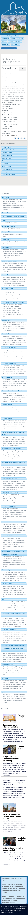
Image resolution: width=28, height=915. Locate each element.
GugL (3, 599)
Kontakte (11, 41)
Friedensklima (5, 275)
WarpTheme (22, 908)
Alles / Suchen (15, 44)
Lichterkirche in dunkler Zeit (9, 261)
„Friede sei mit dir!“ (7, 418)
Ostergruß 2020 (6, 232)
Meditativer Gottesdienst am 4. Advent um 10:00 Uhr (13, 433)
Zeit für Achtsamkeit (7, 288)
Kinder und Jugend (7, 169)
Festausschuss (6, 163)
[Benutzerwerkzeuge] (22, 69)
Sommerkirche (6, 334)
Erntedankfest (5, 213)
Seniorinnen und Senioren (8, 174)
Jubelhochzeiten (6, 320)
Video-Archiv (5, 197)
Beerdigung (20, 38)
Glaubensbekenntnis (7, 664)
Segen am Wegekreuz (8, 570)
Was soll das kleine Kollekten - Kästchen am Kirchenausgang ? (13, 464)
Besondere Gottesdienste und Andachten (13, 391)
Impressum (18, 41)
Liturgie (4, 692)
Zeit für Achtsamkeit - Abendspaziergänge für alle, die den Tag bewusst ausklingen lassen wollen (13, 648)
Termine (4, 41)
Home (3, 36)
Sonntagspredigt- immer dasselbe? (11, 448)
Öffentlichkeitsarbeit (7, 158)
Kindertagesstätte (6, 172)
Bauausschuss (6, 161)
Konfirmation (5, 38)
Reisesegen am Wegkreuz (9, 347)
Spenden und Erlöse (7, 377)
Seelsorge (10, 36)
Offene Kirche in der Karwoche (10, 492)
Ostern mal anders (7, 404)
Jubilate (4, 220)
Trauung (13, 38)
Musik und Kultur (6, 166)
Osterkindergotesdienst (8, 226)
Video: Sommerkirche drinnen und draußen (13, 216)
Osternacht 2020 (6, 239)
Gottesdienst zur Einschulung (9, 478)
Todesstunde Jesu (7, 247)
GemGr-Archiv (5, 44)
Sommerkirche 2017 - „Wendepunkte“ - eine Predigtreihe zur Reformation (13, 553)
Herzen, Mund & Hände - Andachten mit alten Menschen (13, 615)
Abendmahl (5, 678)
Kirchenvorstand (6, 147)
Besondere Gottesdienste (9, 363)
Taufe (16, 36)
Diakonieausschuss (7, 152)
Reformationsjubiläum (8, 535)
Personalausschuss (7, 155)
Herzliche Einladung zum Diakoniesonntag (13, 302)
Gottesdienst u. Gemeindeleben (10, 150)
